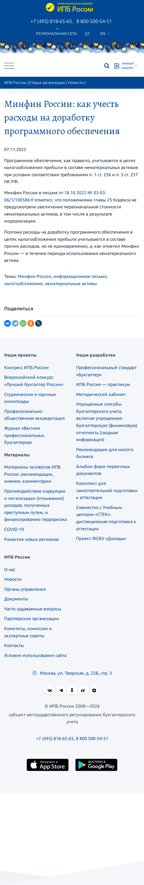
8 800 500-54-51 (94, 21)
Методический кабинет (101, 394)
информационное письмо (80, 276)
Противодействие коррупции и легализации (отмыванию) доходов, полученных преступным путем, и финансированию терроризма (35, 505)
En (102, 33)
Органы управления (25, 589)
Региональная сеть (56, 33)
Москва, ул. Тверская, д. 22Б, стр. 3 (72, 673)
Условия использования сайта (35, 655)
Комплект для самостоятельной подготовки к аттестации (107, 490)
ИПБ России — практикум (103, 384)
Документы (16, 598)
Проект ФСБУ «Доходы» (101, 538)
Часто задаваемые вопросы (32, 608)
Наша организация (48, 82)
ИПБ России (15, 82)
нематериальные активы (71, 283)
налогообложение (23, 283)
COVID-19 (14, 529)
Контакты (14, 645)
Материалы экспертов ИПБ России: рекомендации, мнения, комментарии (32, 474)
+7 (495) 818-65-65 (51, 21)
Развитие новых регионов (31, 539)
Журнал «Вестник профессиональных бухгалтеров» (24, 435)
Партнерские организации (31, 618)
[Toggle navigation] (9, 65)
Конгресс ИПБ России (26, 367)
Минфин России (34, 276)
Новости (75, 82)
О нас (9, 569)
